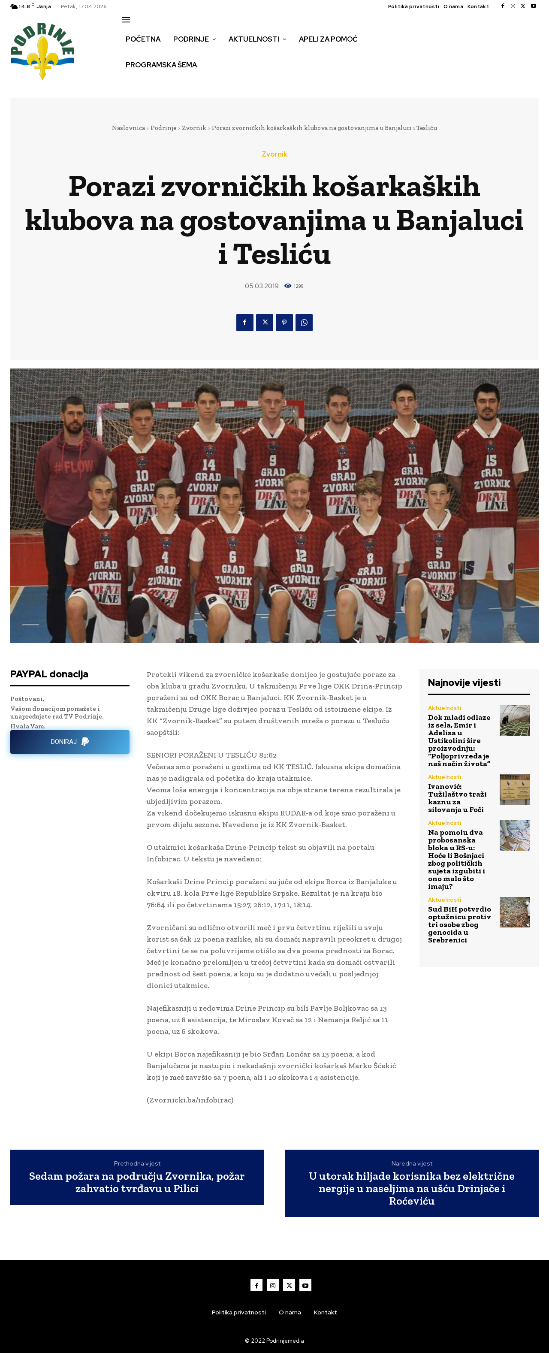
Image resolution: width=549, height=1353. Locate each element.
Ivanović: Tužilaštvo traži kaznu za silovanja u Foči (457, 798)
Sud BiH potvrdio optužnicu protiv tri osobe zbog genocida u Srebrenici (459, 924)
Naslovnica (128, 128)
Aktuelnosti (444, 708)
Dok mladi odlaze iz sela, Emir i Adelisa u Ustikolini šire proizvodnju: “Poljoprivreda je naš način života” (459, 740)
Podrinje (163, 128)
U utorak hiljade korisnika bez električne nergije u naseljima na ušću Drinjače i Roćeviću (412, 1188)
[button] (132, 83)
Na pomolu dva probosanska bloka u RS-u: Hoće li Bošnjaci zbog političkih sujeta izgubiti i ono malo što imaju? (456, 859)
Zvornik (194, 128)
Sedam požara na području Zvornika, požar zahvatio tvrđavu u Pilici (137, 1182)
